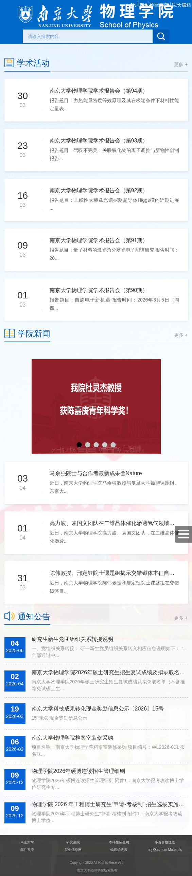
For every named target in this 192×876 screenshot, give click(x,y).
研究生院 (73, 842)
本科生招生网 (119, 842)
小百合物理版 (165, 842)
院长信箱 (181, 4)
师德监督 (159, 4)
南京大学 (27, 842)
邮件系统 (27, 850)
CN (132, 5)
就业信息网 (73, 850)
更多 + (181, 64)
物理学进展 (118, 850)
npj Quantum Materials (165, 850)
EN (143, 5)
